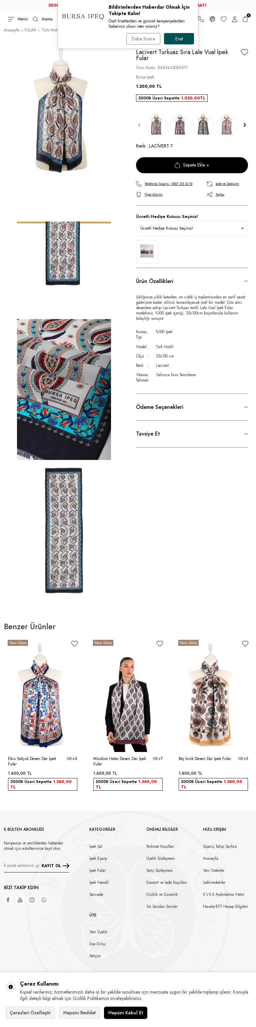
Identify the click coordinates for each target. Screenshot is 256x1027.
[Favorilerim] (224, 19)
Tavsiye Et (148, 434)
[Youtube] (20, 900)
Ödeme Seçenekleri (159, 407)
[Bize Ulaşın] (201, 19)
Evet (179, 38)
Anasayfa (11, 30)
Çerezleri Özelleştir (30, 1012)
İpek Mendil (99, 882)
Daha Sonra (143, 38)
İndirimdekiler (214, 882)
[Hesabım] (234, 19)
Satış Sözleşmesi (159, 870)
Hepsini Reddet (79, 1012)
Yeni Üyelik (98, 932)
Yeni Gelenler (213, 870)
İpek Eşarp (98, 858)
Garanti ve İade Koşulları (166, 882)
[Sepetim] (245, 19)
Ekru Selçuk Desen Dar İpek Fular (32, 761)
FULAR (30, 30)
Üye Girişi (97, 944)
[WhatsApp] (44, 900)
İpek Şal (95, 846)
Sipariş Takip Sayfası (220, 846)
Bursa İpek (145, 77)
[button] (139, 125)
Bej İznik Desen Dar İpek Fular (205, 758)
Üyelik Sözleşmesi (160, 858)
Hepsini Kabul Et (125, 1012)
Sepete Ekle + (192, 165)
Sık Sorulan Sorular (162, 907)
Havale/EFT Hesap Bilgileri (225, 907)
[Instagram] (32, 900)
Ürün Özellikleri (154, 281)
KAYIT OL (55, 865)
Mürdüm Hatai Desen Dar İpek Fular (119, 761)
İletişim (95, 956)
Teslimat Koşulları (160, 846)
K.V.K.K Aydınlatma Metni (223, 894)
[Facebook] (8, 900)
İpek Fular (97, 870)
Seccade (96, 894)
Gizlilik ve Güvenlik (162, 894)
